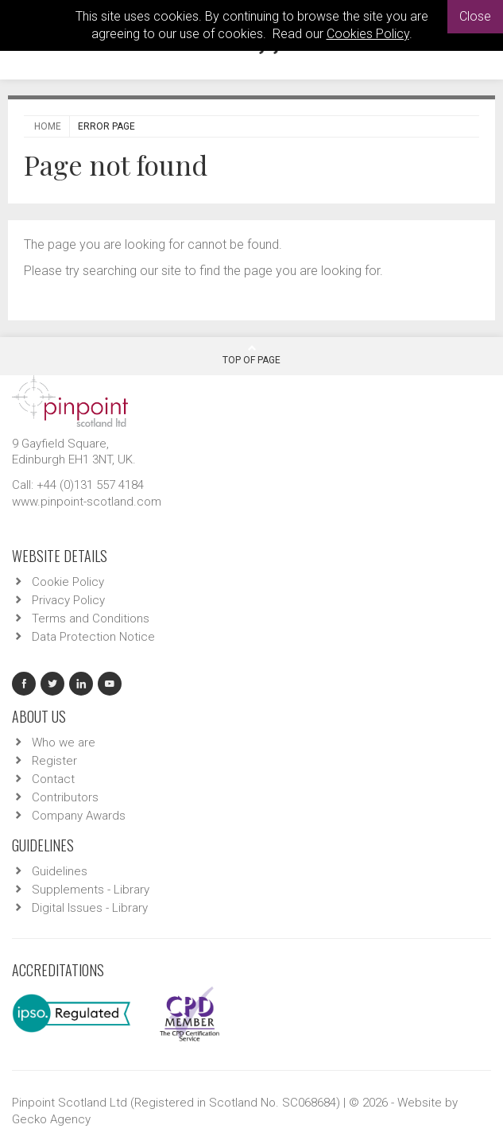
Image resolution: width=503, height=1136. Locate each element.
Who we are (63, 742)
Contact (53, 779)
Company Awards (79, 815)
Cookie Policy (68, 582)
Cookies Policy (368, 33)
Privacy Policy (68, 600)
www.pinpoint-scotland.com (86, 501)
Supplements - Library (90, 889)
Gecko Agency (51, 1119)
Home (47, 126)
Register (54, 761)
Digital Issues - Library (90, 908)
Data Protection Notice (93, 637)
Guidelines (59, 871)
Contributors (65, 797)
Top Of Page (251, 354)
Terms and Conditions (90, 618)
